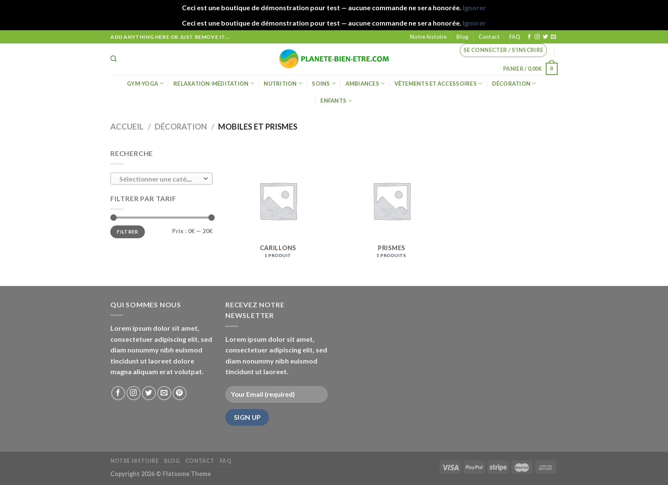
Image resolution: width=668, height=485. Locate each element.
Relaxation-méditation (213, 83)
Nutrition (283, 83)
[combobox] (161, 179)
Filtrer (127, 231)
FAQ (514, 36)
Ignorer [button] (474, 7)
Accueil (127, 126)
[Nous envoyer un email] (553, 37)
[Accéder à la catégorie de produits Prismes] (391, 206)
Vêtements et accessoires (438, 83)
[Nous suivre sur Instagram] (537, 37)
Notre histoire (428, 36)
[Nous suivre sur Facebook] (529, 37)
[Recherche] (113, 59)
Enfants (336, 101)
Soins (324, 83)
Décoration (514, 83)
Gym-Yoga (145, 83)
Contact (489, 36)
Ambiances (365, 83)
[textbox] (159, 179)
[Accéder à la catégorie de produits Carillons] (278, 206)
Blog (462, 36)
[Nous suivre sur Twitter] (545, 37)
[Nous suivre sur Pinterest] (180, 393)
